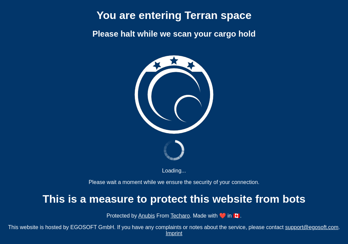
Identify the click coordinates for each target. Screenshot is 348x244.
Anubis (146, 216)
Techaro (180, 216)
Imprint (174, 233)
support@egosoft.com (311, 227)
